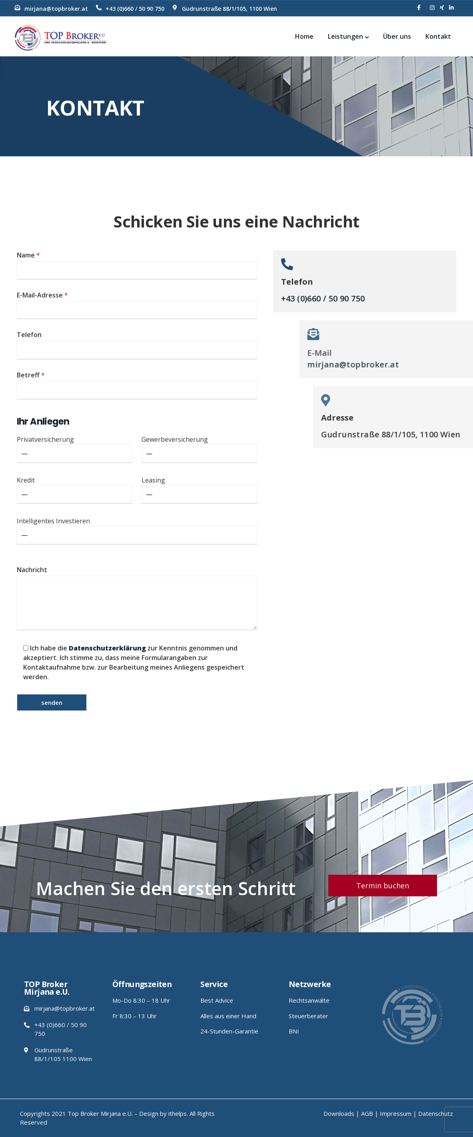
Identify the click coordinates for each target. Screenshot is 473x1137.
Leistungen (348, 36)
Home (304, 36)
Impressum (395, 1113)
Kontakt (438, 36)
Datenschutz (435, 1113)
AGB (367, 1113)
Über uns (397, 36)
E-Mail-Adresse (137, 305)
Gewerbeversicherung (199, 449)
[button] (382, 885)
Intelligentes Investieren (137, 530)
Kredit (74, 489)
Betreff (137, 385)
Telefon (137, 344)
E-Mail (457, 352)
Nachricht (137, 598)
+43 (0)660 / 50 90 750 (135, 8)
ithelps (177, 1113)
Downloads (338, 1113)
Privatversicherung (74, 449)
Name (137, 265)
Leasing (199, 489)
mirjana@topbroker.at (56, 8)
